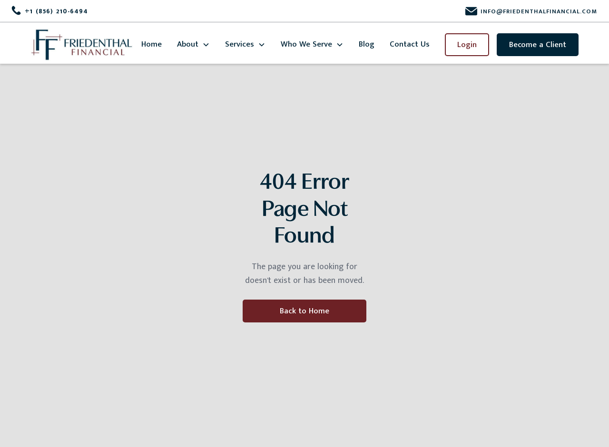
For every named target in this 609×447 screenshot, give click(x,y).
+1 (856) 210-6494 (56, 11)
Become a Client (537, 44)
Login (467, 44)
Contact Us (410, 44)
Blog (366, 44)
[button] (193, 44)
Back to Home (304, 311)
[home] (82, 45)
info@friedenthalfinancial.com (539, 11)
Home (151, 44)
